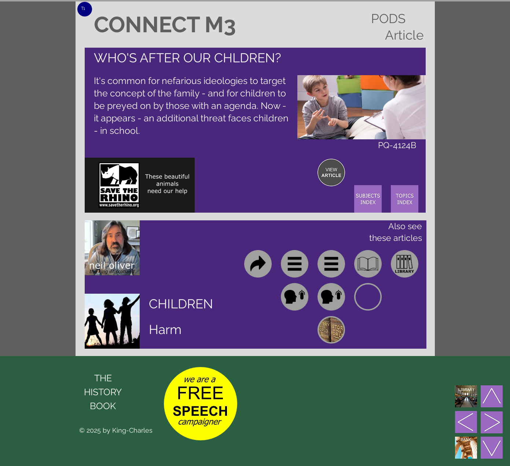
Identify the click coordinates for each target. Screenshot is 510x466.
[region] (331, 172)
